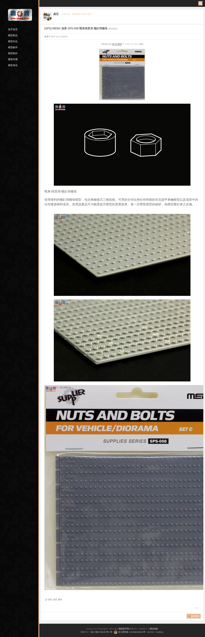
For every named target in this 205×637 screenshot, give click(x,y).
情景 (55, 599)
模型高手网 (124, 629)
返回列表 (195, 616)
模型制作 (13, 53)
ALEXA (150, 632)
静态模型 (76, 14)
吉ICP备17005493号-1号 (101, 632)
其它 (56, 14)
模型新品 (13, 35)
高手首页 (13, 29)
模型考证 (13, 65)
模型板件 (13, 47)
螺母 (60, 599)
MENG (84, 14)
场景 (50, 599)
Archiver (160, 632)
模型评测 (13, 59)
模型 (120, 44)
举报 (197, 608)
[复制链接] (113, 29)
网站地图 (154, 629)
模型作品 (13, 41)
